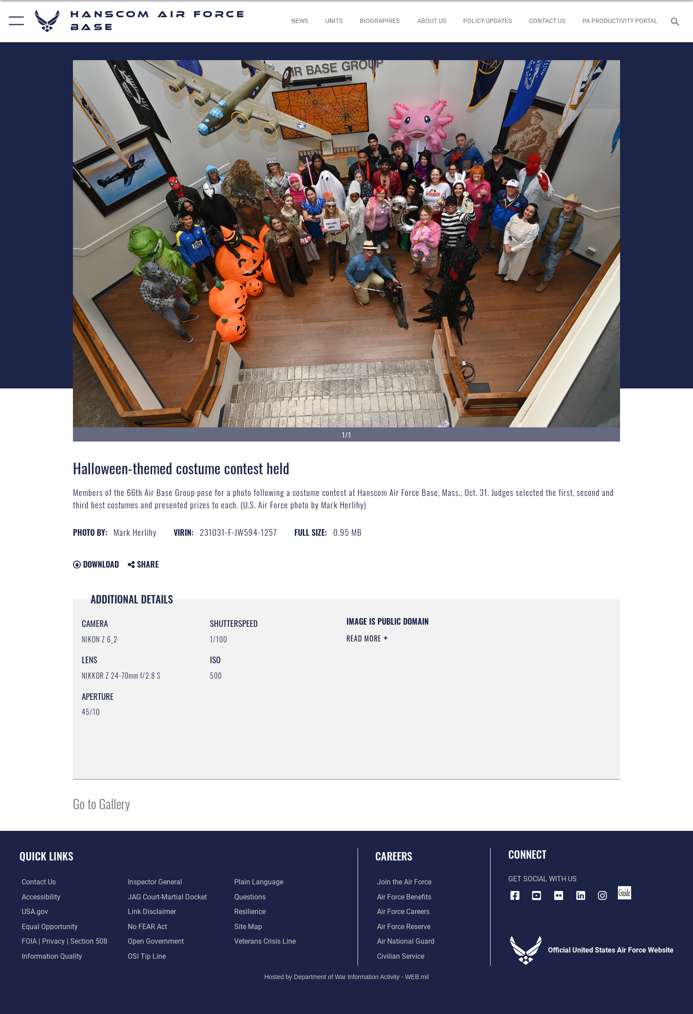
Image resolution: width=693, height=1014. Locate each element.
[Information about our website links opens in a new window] (151, 911)
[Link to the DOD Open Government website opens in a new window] (155, 941)
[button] (14, 21)
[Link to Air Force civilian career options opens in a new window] (399, 956)
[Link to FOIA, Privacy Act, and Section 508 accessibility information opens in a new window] (62, 941)
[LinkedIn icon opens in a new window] (580, 895)
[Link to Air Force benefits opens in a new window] (402, 896)
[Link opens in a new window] (487, 21)
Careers (393, 856)
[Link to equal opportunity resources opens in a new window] (47, 926)
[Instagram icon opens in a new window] (602, 895)
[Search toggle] (676, 21)
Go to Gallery (101, 803)
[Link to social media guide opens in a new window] (624, 892)
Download (96, 564)
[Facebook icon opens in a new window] (515, 895)
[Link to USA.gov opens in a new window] (32, 911)
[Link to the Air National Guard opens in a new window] (404, 941)
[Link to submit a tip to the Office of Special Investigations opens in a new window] (146, 956)
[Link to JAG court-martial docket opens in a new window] (166, 896)
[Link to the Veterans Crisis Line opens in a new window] (265, 941)
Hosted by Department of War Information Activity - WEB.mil (346, 976)
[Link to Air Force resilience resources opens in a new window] (250, 911)
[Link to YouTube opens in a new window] (536, 895)
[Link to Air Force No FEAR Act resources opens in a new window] (147, 926)
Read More (365, 638)
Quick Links (46, 856)
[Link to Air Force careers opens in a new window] (401, 911)
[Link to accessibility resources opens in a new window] (38, 896)
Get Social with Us (542, 879)
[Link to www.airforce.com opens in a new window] (402, 882)
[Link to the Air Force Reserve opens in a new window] (402, 926)
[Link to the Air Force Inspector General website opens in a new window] (154, 882)
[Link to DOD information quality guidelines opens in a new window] (49, 956)
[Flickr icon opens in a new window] (558, 895)
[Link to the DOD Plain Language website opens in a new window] (259, 882)
